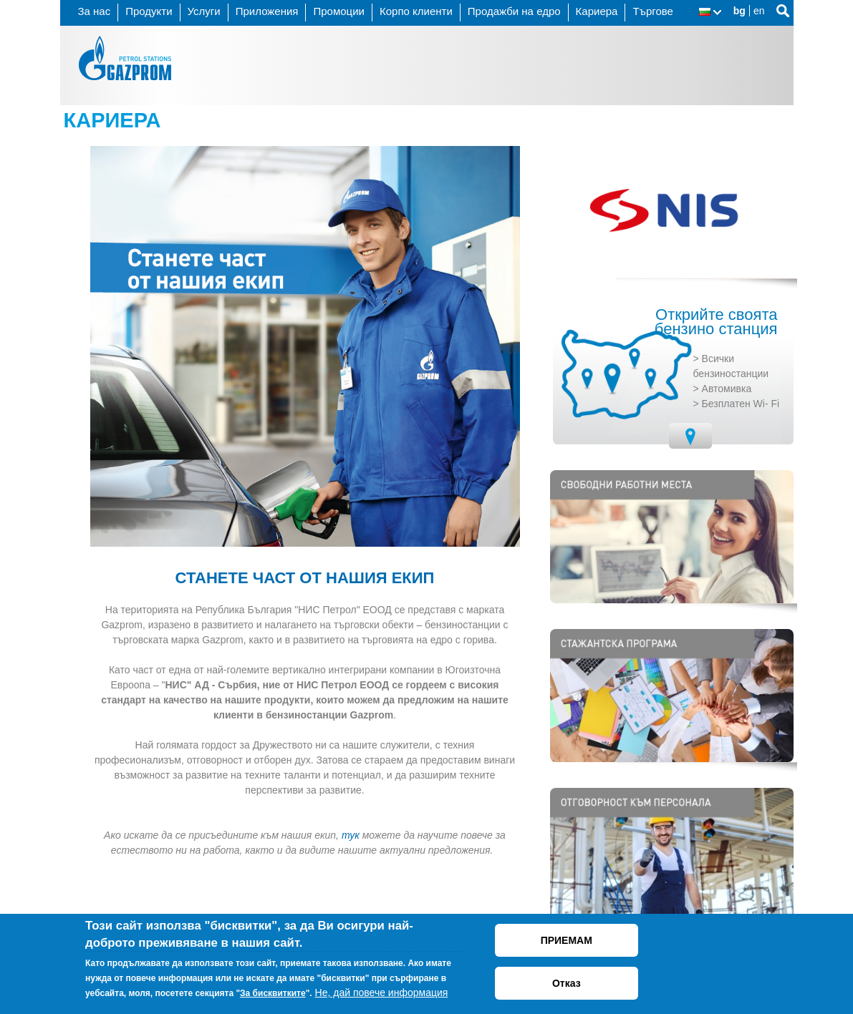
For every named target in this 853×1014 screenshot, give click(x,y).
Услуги (204, 11)
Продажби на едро (514, 11)
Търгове (652, 11)
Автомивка (727, 388)
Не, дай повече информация (381, 992)
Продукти (148, 11)
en (759, 10)
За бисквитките (273, 993)
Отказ (566, 983)
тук (351, 835)
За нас (94, 11)
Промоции (338, 11)
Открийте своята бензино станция (716, 322)
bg (739, 10)
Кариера (597, 11)
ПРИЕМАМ (566, 940)
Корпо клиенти (416, 11)
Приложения (267, 11)
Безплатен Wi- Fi (741, 403)
